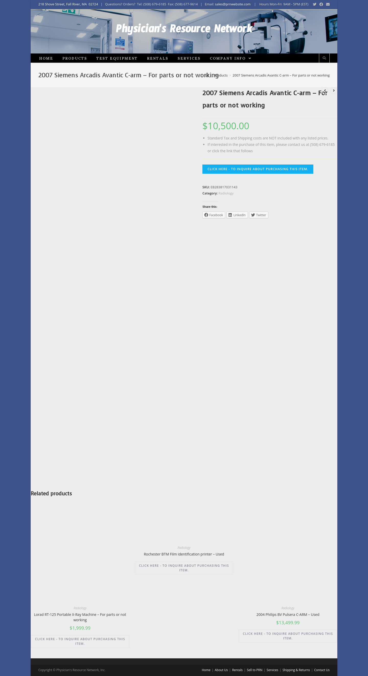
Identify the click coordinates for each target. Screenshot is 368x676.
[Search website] (324, 76)
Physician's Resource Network (184, 40)
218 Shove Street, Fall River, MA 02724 (68, 4)
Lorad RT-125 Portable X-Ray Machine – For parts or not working (80, 635)
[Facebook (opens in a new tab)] (321, 4)
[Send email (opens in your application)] (327, 4)
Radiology (226, 210)
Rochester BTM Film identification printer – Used (184, 571)
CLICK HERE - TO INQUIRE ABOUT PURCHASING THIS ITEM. (258, 186)
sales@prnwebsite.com (232, 4)
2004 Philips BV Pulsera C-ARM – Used (287, 632)
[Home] (207, 92)
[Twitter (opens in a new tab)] (314, 4)
